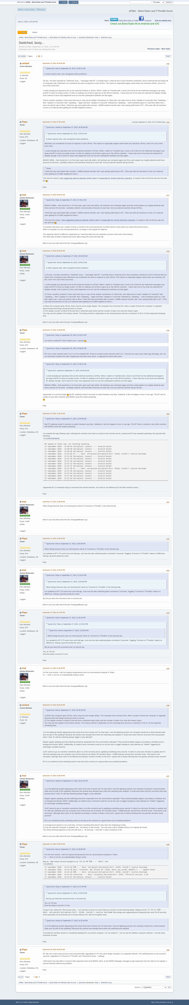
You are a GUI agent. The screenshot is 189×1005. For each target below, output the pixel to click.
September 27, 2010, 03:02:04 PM (54, 775)
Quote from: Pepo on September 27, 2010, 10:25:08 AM (66, 419)
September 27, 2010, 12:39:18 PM (54, 570)
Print (168, 56)
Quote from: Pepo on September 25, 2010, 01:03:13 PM (66, 335)
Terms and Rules (161, 1002)
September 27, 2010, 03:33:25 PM (54, 844)
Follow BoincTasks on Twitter (129, 20)
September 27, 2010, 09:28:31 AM (54, 195)
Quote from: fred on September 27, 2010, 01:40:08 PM (65, 849)
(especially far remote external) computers (115, 178)
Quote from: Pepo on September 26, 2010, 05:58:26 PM (66, 348)
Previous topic (153, 49)
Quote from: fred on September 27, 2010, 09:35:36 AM (65, 710)
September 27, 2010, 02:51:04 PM (54, 705)
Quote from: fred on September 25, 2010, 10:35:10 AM (65, 68)
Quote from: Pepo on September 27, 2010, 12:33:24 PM (66, 575)
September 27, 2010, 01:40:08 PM (54, 668)
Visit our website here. (163, 20)
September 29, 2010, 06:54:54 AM (54, 949)
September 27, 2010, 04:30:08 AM (54, 63)
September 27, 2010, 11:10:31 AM (54, 413)
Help (152, 1002)
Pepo (24, 122)
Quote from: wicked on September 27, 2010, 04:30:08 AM (66, 127)
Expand (56, 438)
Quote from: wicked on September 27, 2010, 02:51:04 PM (67, 781)
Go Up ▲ (170, 1002)
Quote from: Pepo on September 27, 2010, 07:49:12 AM (66, 200)
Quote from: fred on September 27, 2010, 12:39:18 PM (65, 618)
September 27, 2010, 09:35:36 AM (54, 251)
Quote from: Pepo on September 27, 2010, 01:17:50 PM (66, 887)
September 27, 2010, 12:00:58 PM (54, 501)
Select (50, 438)
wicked (25, 63)
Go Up (20, 977)
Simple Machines (33, 1002)
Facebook (148, 20)
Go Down (22, 56)
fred (96, 37)
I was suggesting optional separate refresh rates (77, 178)
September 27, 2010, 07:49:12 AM (54, 122)
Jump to (137, 987)
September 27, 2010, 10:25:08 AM (54, 330)
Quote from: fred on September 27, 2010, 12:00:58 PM (65, 544)
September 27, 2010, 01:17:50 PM (54, 612)
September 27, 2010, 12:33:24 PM (54, 538)
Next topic (165, 49)
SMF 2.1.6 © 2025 (21, 1002)
